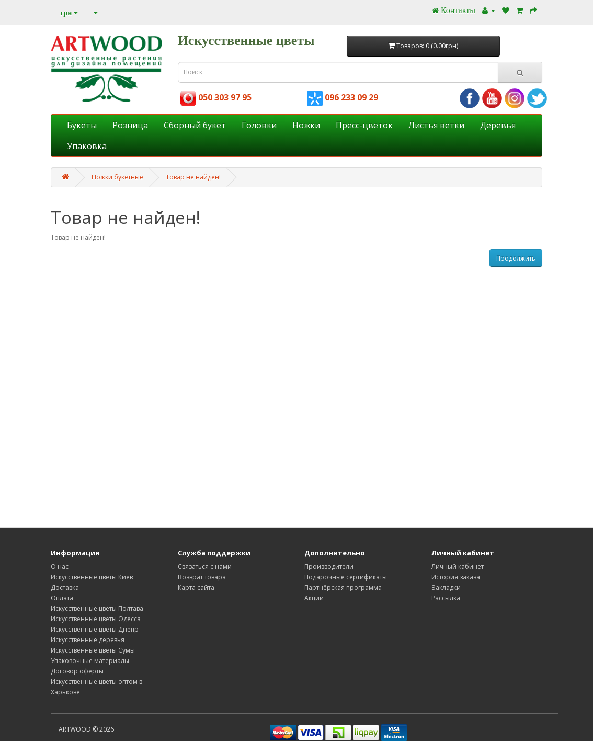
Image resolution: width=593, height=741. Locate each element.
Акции (314, 597)
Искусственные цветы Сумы (93, 650)
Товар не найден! (193, 177)
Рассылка (445, 597)
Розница (130, 125)
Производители (328, 566)
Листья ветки (436, 125)
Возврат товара (202, 576)
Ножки (306, 125)
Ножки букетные (117, 177)
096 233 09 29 (342, 97)
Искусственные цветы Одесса (96, 618)
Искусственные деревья (87, 639)
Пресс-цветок (364, 125)
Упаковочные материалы (90, 660)
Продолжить (515, 258)
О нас (60, 566)
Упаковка (87, 146)
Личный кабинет (457, 566)
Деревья (498, 125)
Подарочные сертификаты (345, 576)
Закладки (446, 587)
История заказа (455, 576)
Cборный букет (195, 125)
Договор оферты (77, 671)
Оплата (62, 597)
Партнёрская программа (343, 587)
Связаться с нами (205, 566)
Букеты (82, 125)
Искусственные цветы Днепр (95, 629)
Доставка (65, 587)
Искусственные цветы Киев (92, 576)
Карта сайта (196, 587)
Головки (259, 125)
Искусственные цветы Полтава (97, 608)
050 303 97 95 (216, 97)
